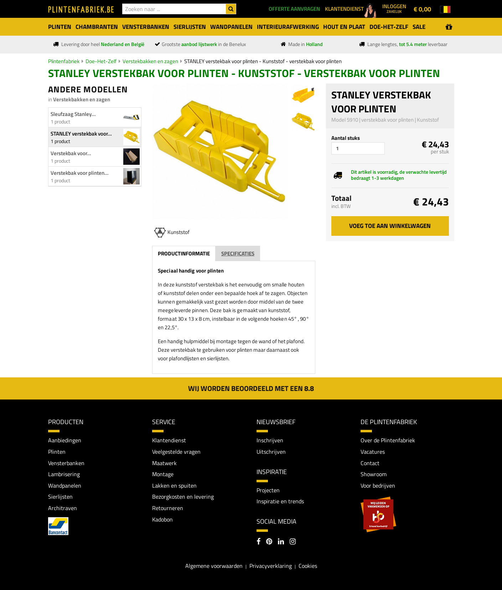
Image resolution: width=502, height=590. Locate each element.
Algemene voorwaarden (214, 565)
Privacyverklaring (270, 565)
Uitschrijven (271, 451)
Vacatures (373, 451)
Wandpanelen (64, 485)
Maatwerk (164, 463)
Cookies (308, 565)
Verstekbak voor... (71, 153)
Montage (163, 474)
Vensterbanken (66, 463)
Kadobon (162, 519)
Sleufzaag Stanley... (73, 114)
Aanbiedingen (64, 440)
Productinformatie (184, 253)
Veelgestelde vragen (176, 451)
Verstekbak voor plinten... (80, 173)
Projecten (268, 490)
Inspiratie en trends (280, 501)
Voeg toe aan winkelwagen (390, 225)
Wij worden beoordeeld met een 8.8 (251, 388)
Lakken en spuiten (174, 485)
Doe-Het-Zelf (101, 61)
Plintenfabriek (63, 61)
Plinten (57, 451)
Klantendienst (169, 440)
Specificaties (237, 253)
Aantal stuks (345, 138)
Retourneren (167, 508)
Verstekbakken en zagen (150, 61)
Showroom (374, 474)
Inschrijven (270, 440)
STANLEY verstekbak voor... (81, 133)
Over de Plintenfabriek (388, 440)
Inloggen (394, 8)
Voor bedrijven (378, 485)
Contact (370, 463)
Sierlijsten (60, 496)
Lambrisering (64, 474)
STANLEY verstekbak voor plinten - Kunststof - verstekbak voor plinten (263, 61)
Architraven (62, 508)
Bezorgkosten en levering (183, 496)
